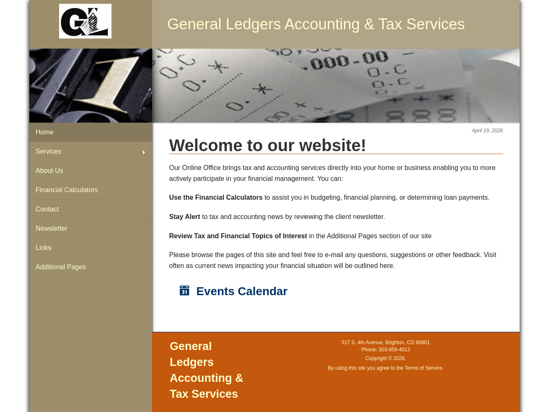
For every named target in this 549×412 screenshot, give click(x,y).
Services (48, 151)
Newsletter (51, 228)
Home (45, 132)
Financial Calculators (67, 189)
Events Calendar (234, 291)
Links (43, 247)
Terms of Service (423, 368)
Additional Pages (61, 266)
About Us (49, 170)
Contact (47, 209)
